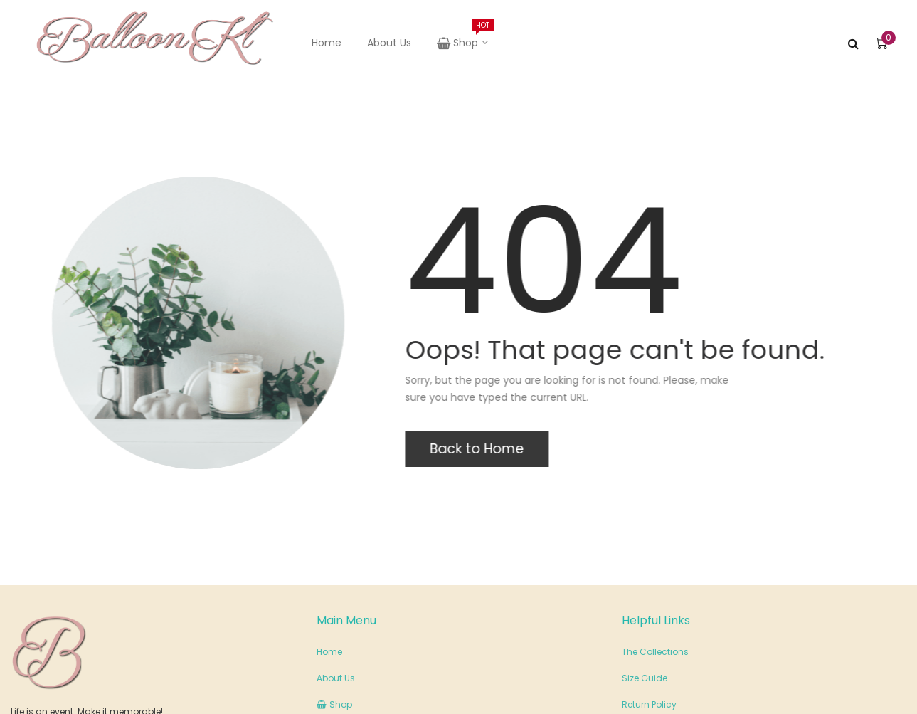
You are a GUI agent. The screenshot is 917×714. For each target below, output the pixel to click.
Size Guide (644, 678)
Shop (464, 34)
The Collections (655, 652)
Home (326, 43)
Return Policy (649, 704)
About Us (389, 43)
